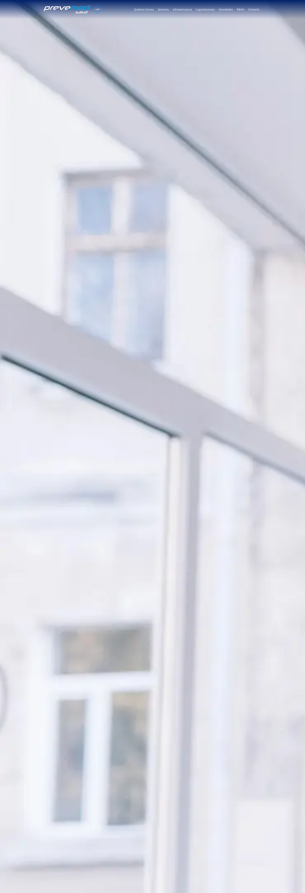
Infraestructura (182, 9)
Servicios (163, 9)
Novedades (226, 9)
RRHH (240, 9)
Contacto (253, 9)
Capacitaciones (205, 9)
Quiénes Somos (144, 9)
